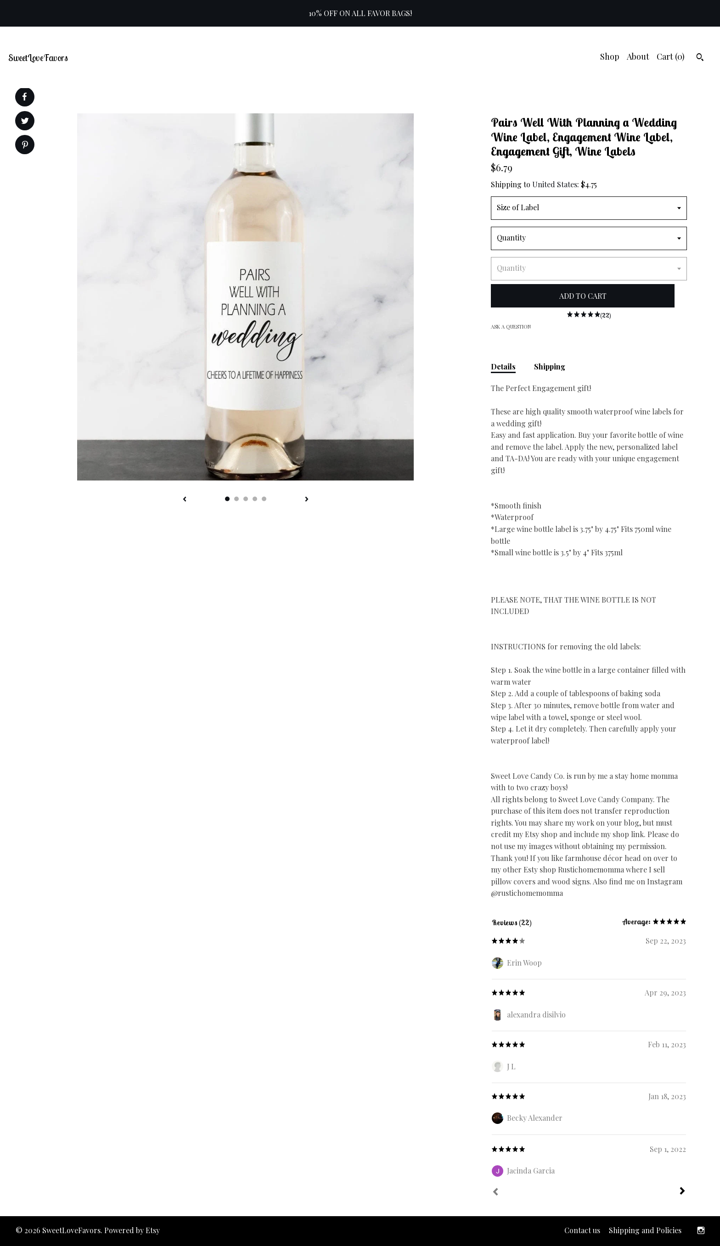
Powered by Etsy (132, 1230)
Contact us (582, 1230)
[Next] (682, 1192)
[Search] (700, 58)
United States (554, 184)
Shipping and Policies (645, 1230)
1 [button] (227, 499)
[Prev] (495, 1193)
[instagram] (701, 1230)
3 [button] (245, 499)
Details (503, 366)
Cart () (671, 56)
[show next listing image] (306, 499)
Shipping (549, 366)
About (638, 56)
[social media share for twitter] (25, 122)
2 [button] (236, 499)
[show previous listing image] (184, 499)
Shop (609, 56)
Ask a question (511, 326)
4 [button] (255, 499)
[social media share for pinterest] (25, 145)
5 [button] (264, 499)
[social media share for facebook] (24, 97)
